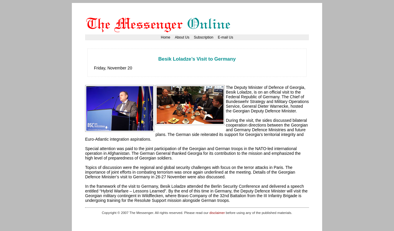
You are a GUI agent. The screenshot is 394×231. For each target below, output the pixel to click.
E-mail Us (225, 37)
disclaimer (217, 213)
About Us (182, 37)
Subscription (203, 37)
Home (165, 37)
